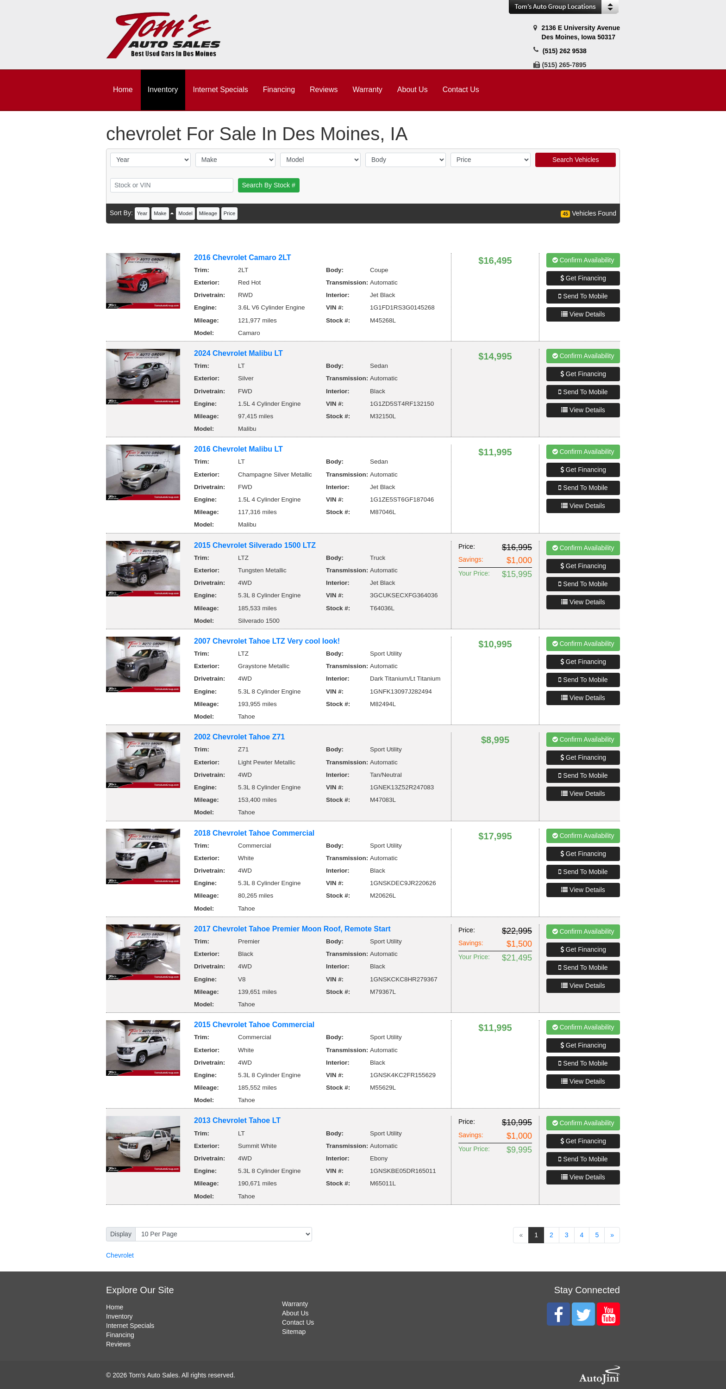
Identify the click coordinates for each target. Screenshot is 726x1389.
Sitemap (294, 1331)
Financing (120, 1335)
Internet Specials (130, 1325)
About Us (295, 1313)
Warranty (295, 1304)
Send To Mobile (582, 296)
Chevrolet (120, 1255)
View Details (583, 314)
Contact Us (298, 1322)
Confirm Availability (583, 260)
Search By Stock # (268, 185)
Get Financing (583, 278)
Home (114, 1307)
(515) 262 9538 (565, 51)
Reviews (118, 1344)
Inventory (119, 1316)
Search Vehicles (575, 159)
